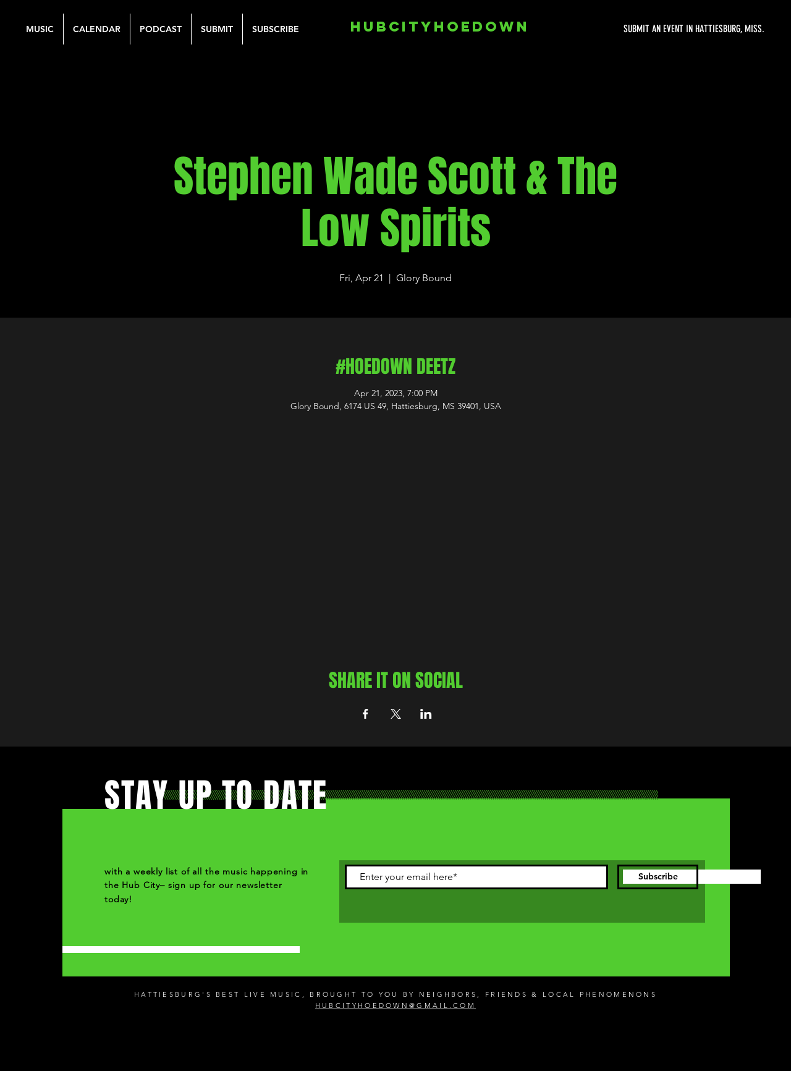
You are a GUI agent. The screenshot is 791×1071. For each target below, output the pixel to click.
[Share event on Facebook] (365, 714)
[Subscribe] (657, 877)
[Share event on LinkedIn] (426, 714)
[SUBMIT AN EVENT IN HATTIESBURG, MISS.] (647, 29)
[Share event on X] (396, 714)
